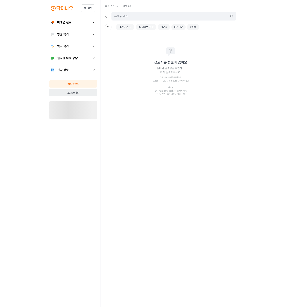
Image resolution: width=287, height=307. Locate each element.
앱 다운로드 (73, 83)
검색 (88, 8)
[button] (108, 6)
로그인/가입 (73, 92)
